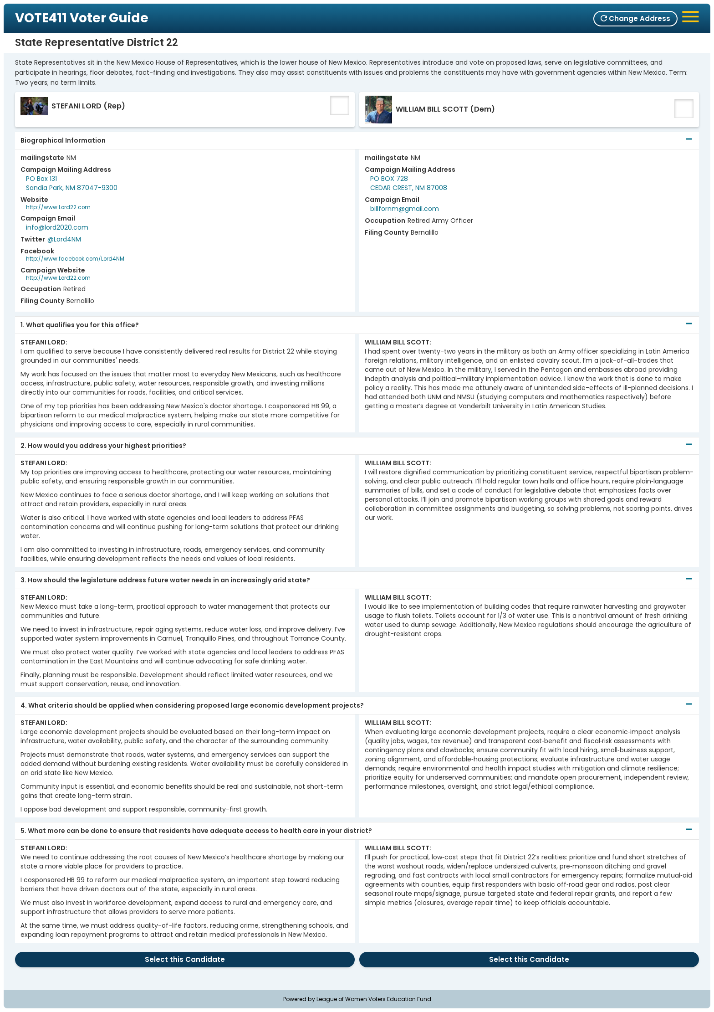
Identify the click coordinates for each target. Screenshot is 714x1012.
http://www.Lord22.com (58, 207)
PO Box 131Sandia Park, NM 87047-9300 (71, 183)
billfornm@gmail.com (404, 208)
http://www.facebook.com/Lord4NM (75, 258)
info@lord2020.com (57, 227)
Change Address (635, 18)
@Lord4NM (64, 239)
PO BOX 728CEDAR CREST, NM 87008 (408, 183)
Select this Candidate (185, 959)
